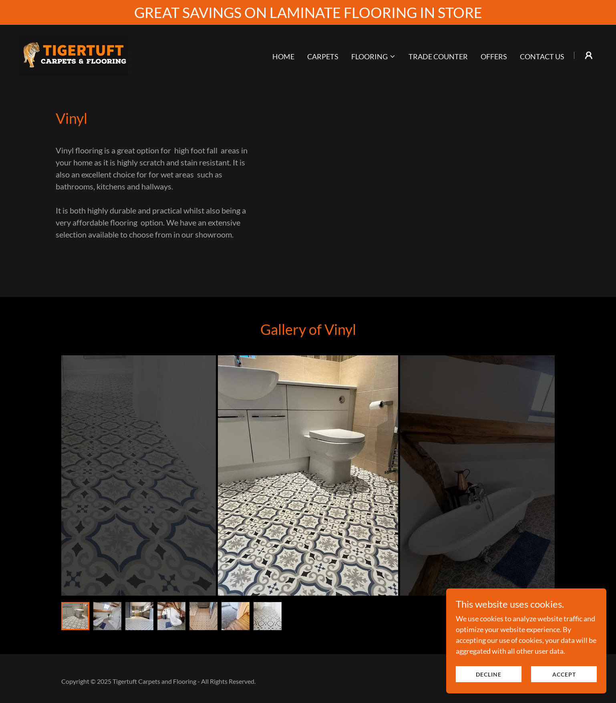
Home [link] (283, 56)
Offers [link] (494, 56)
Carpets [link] (322, 56)
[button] (373, 56)
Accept (564, 674)
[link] (74, 54)
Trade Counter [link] (438, 56)
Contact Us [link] (542, 56)
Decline (488, 674)
